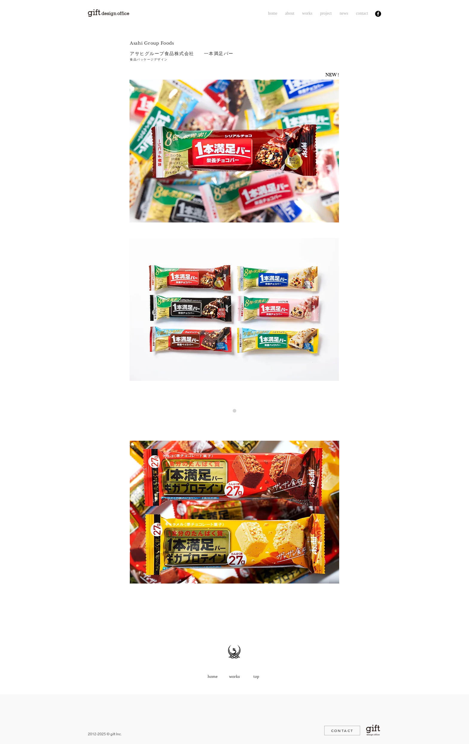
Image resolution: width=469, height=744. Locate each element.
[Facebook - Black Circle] (378, 14)
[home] (212, 676)
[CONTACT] (342, 730)
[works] (234, 676)
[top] (256, 676)
